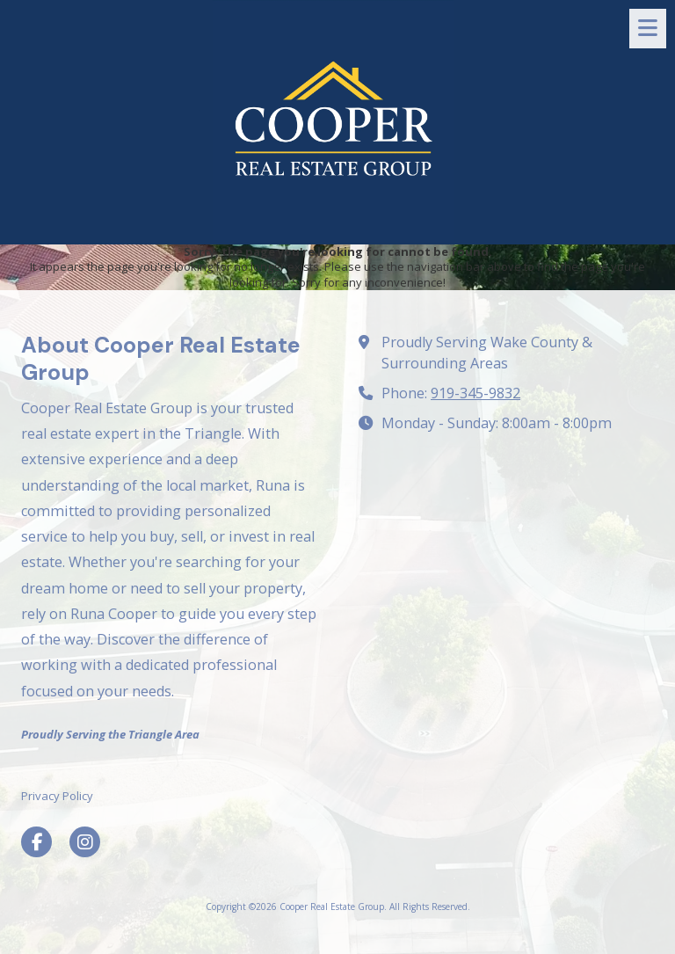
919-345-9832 (475, 393)
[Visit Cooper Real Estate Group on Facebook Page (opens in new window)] (36, 842)
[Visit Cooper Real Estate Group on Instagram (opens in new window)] (84, 842)
